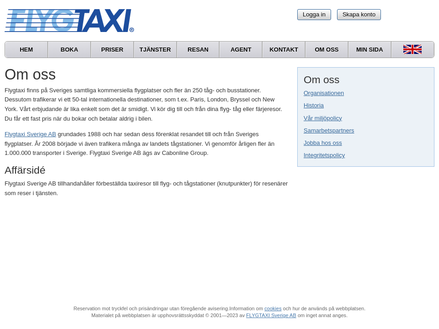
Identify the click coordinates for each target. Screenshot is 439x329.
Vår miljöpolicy (323, 118)
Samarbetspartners (329, 130)
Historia (314, 105)
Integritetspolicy (324, 155)
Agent (241, 49)
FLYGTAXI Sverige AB (271, 315)
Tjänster (155, 49)
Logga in (314, 14)
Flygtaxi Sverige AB (30, 134)
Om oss (326, 49)
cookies (272, 308)
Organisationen (324, 93)
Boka (69, 49)
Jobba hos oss (323, 142)
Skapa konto (359, 14)
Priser (112, 49)
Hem (26, 49)
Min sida (369, 49)
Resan (198, 49)
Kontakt (283, 49)
